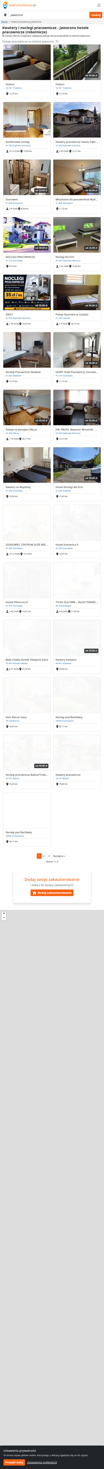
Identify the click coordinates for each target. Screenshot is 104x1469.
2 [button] (44, 856)
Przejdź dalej (14, 1462)
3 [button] (49, 856)
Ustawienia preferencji (42, 1462)
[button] (59, 856)
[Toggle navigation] (99, 5)
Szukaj (95, 15)
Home (4, 21)
